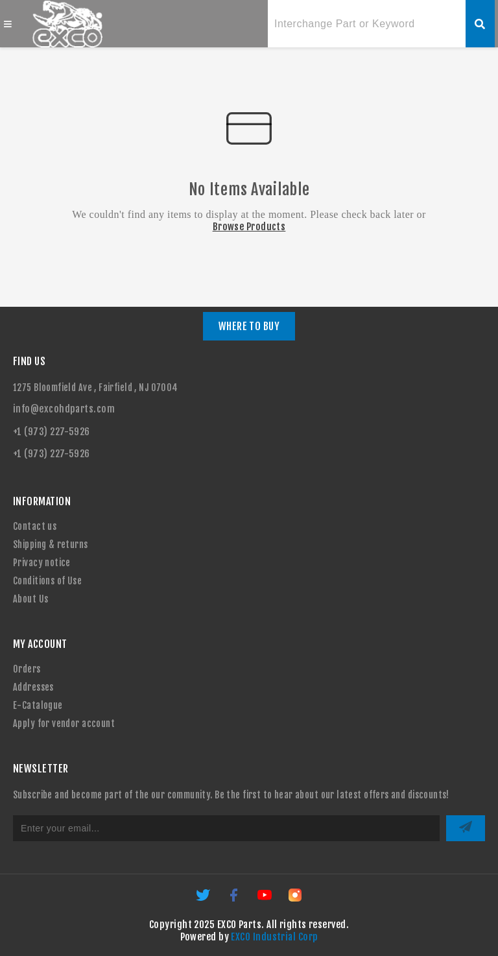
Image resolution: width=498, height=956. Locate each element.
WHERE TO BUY (249, 326)
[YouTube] (265, 899)
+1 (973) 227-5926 (51, 431)
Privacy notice (42, 562)
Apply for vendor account (64, 723)
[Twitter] (204, 899)
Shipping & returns (50, 544)
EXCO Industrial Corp (274, 937)
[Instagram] (295, 899)
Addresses (33, 687)
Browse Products (249, 227)
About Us (30, 598)
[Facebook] (234, 899)
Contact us (34, 526)
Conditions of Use (47, 580)
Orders (27, 669)
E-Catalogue (38, 705)
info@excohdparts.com (64, 409)
